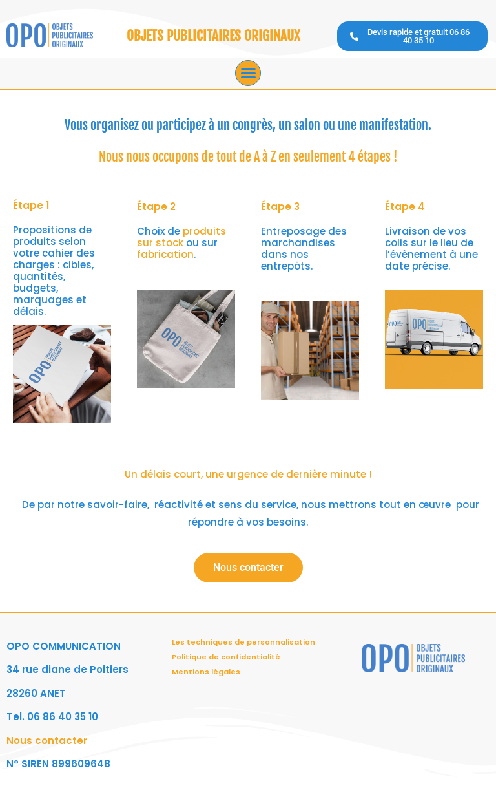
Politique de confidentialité (226, 657)
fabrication (165, 254)
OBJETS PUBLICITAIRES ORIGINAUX (213, 35)
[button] (248, 73)
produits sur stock (181, 237)
